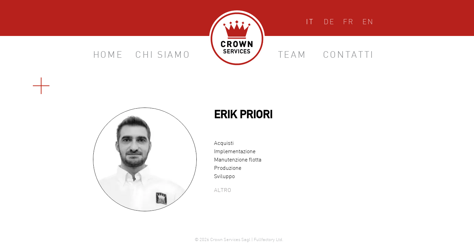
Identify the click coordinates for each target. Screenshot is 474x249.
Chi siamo (162, 55)
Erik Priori (243, 115)
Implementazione (234, 152)
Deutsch (329, 23)
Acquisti (224, 143)
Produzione (227, 168)
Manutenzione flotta (237, 160)
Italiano (310, 23)
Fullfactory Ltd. (268, 240)
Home (108, 55)
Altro (222, 190)
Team (292, 55)
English (368, 23)
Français (348, 23)
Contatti (348, 55)
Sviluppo (224, 176)
